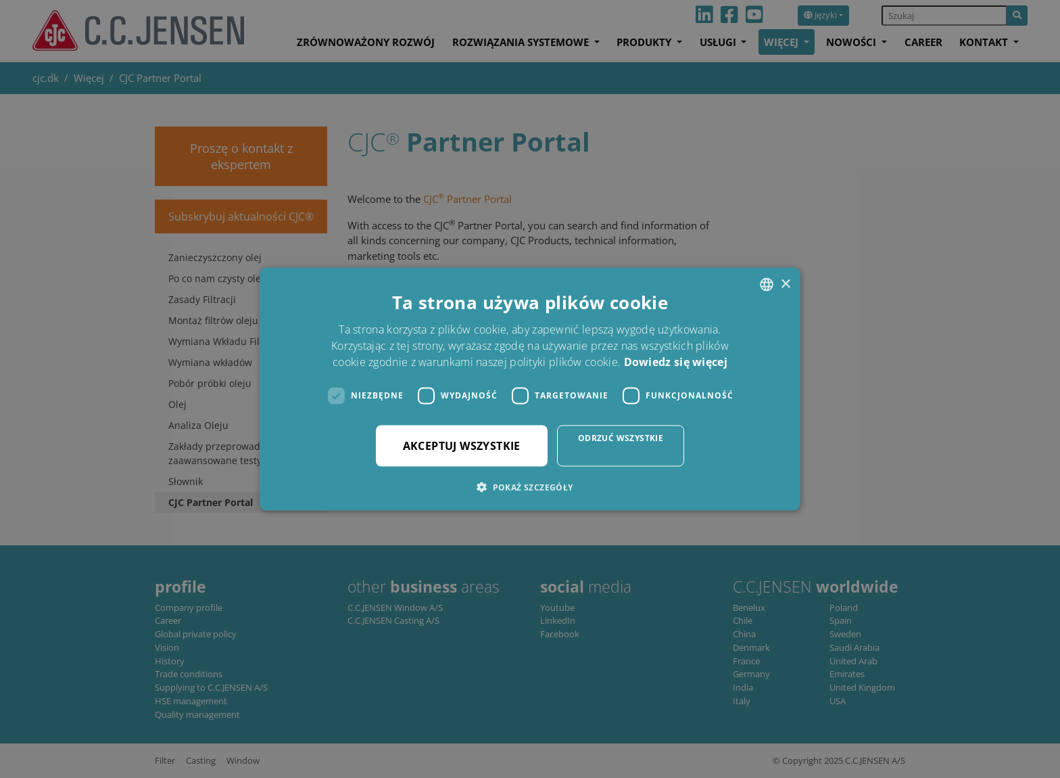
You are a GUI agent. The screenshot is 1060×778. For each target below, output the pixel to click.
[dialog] (530, 389)
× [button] (785, 284)
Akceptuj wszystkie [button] (462, 445)
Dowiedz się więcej (675, 361)
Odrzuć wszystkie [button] (620, 437)
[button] (530, 486)
